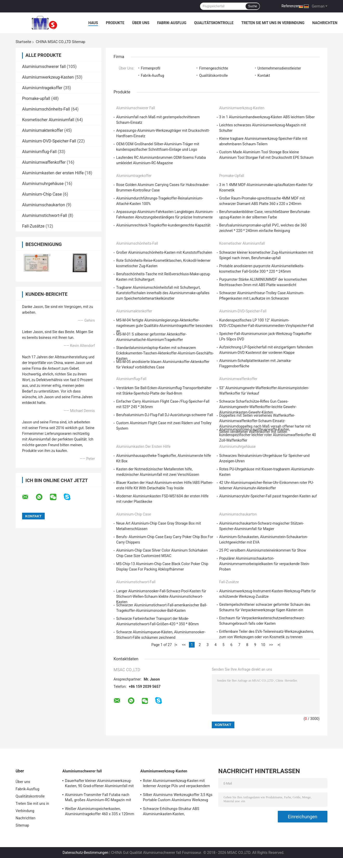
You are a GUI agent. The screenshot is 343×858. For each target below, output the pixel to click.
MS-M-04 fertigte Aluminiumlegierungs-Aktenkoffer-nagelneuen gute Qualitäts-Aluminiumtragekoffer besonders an (164, 325)
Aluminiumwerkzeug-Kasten (48, 77)
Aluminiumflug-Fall (39, 151)
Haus (93, 23)
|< (176, 645)
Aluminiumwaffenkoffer (44, 162)
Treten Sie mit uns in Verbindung (273, 23)
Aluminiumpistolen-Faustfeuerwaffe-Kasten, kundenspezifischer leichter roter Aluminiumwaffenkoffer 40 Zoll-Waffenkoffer (267, 434)
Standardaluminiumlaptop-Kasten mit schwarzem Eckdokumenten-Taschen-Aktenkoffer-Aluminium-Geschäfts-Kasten (165, 353)
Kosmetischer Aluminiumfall (48, 119)
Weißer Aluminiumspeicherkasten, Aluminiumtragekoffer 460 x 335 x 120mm (99, 811)
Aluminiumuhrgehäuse (43, 183)
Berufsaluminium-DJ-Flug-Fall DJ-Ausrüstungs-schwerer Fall (164, 415)
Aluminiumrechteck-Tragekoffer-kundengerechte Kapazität (163, 225)
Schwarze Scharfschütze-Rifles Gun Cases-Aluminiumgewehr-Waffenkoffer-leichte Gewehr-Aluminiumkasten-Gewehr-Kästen (258, 406)
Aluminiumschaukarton (43, 204)
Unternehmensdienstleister (279, 68)
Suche (252, 6)
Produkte (115, 23)
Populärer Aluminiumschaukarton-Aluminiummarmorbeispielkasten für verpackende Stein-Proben (264, 563)
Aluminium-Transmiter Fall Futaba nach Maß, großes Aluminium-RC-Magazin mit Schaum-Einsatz (98, 798)
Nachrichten (325, 23)
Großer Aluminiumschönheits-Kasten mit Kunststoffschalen (164, 252)
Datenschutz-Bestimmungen (85, 852)
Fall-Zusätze (33, 226)
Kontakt (264, 75)
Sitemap (22, 825)
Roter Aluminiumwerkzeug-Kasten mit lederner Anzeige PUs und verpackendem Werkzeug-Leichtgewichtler (176, 784)
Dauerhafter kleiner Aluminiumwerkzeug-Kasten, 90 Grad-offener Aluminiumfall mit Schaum (99, 784)
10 (263, 645)
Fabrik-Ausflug (171, 23)
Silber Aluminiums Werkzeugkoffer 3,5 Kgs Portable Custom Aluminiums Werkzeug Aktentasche (178, 798)
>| (279, 645)
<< (184, 645)
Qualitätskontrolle (214, 23)
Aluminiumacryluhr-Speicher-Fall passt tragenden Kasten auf (268, 496)
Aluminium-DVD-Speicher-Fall (49, 141)
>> (271, 645)
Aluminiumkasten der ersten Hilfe (53, 172)
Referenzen (290, 6)
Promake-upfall (36, 98)
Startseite (23, 42)
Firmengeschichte (213, 68)
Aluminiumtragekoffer (42, 87)
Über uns (140, 23)
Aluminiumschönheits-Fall (46, 109)
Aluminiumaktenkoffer (42, 130)
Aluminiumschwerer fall (44, 66)
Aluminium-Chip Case (42, 194)
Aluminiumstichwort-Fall (44, 215)
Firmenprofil (150, 68)
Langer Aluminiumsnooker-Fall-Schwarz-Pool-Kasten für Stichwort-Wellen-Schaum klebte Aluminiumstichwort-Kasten (161, 596)
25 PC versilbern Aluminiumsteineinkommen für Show (262, 550)
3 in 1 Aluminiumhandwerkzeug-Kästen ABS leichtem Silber (267, 117)
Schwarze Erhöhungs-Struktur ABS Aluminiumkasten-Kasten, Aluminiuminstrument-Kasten (171, 812)
